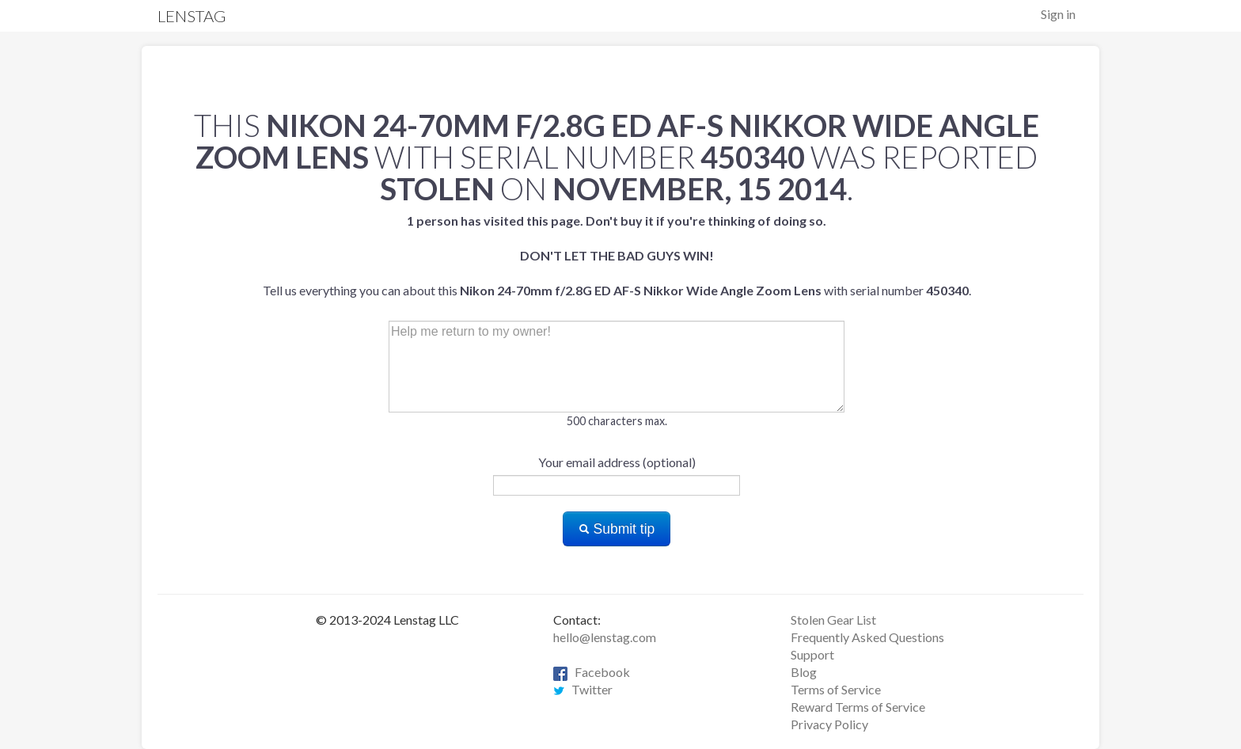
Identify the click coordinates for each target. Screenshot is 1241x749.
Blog (804, 671)
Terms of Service (836, 689)
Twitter (583, 689)
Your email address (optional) (617, 462)
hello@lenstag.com (604, 636)
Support (812, 654)
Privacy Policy (829, 724)
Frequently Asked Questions (867, 636)
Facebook (591, 671)
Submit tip (617, 529)
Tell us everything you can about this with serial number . (617, 255)
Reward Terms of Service (858, 706)
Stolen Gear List (833, 619)
